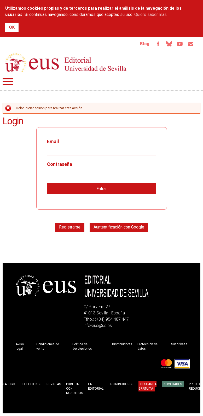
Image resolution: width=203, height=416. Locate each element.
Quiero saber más (150, 14)
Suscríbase (179, 344)
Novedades (173, 384)
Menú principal (8, 81)
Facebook (158, 44)
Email (191, 44)
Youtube (180, 44)
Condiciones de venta (47, 346)
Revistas (54, 384)
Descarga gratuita (147, 386)
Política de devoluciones (82, 346)
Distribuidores (122, 344)
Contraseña (59, 164)
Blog (144, 43)
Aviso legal (20, 346)
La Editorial (95, 386)
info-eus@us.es (98, 325)
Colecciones (30, 384)
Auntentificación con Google (119, 227)
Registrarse (69, 227)
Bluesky (169, 44)
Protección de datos (147, 346)
